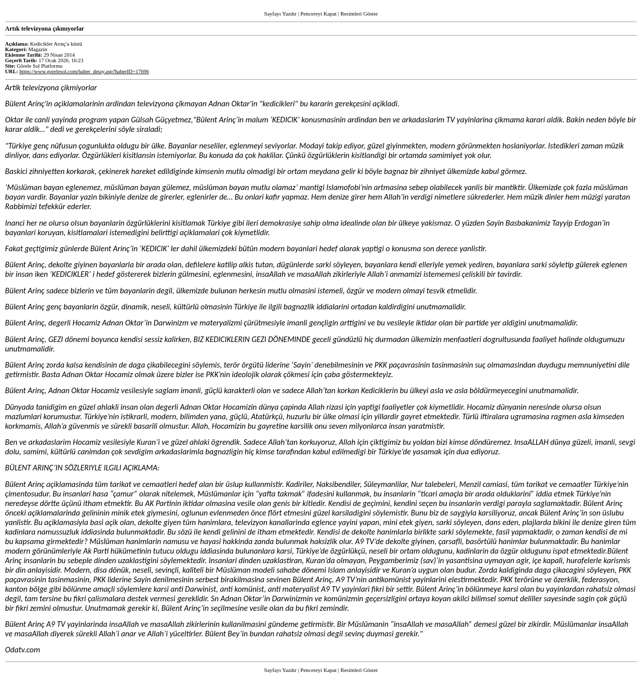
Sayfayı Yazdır (280, 14)
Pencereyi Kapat (318, 14)
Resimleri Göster (359, 14)
